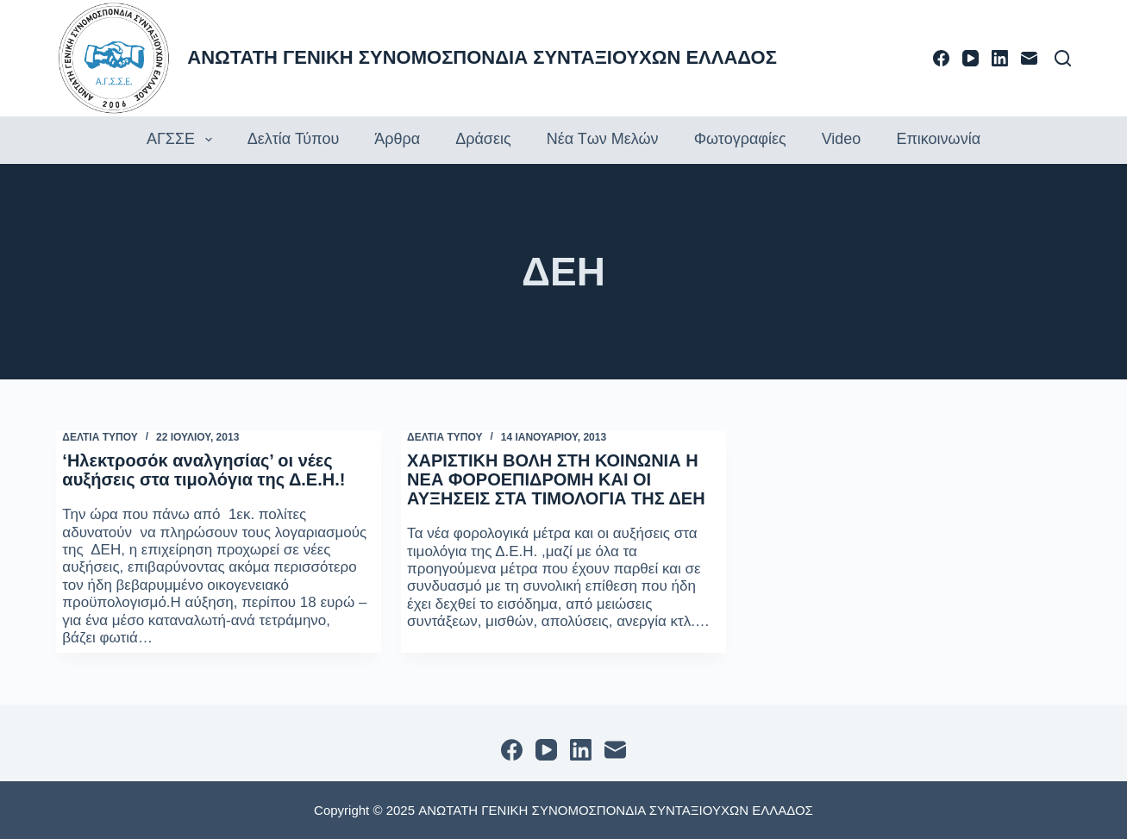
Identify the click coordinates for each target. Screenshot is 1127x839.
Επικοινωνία (938, 138)
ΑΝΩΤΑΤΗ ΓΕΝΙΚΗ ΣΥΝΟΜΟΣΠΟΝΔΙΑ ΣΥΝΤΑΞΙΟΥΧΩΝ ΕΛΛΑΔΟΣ (482, 57)
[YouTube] (970, 58)
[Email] (1029, 58)
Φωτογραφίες (740, 138)
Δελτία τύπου (293, 138)
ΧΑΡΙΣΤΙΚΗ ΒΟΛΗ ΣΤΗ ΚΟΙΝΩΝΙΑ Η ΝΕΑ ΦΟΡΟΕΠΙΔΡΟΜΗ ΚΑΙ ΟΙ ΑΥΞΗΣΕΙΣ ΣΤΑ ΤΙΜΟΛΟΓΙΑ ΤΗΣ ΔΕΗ (556, 479)
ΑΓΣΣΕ (181, 139)
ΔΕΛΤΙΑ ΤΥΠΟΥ (99, 437)
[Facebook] (941, 58)
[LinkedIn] (1000, 58)
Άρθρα (397, 138)
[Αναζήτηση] (1063, 58)
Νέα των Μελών (603, 138)
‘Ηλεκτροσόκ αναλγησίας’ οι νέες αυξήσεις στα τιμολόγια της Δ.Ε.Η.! (203, 470)
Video (841, 138)
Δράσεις (482, 138)
